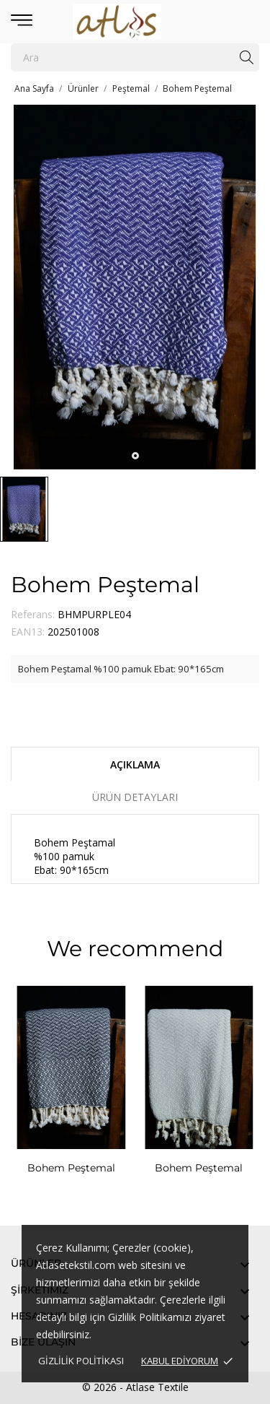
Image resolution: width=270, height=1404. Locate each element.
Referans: (33, 614)
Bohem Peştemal (71, 1167)
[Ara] (135, 57)
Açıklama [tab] (135, 764)
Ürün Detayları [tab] (135, 797)
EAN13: (28, 631)
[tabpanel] (135, 287)
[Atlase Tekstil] (135, 21)
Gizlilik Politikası (81, 1360)
